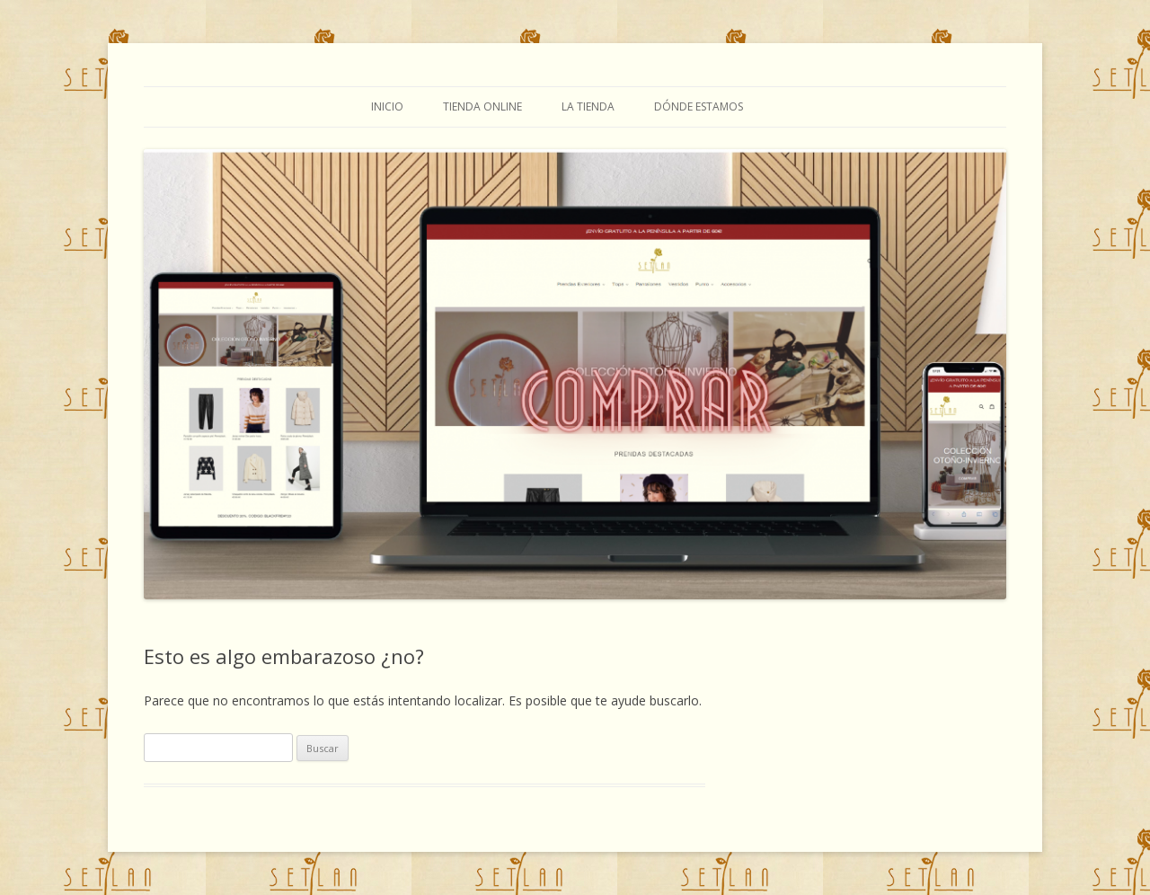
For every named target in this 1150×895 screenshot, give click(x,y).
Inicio (387, 106)
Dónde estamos (698, 106)
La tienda (588, 106)
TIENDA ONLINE (482, 106)
